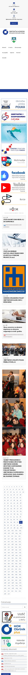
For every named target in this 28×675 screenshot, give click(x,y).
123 (12, 541)
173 (12, 569)
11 (10, 489)
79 (11, 519)
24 (8, 495)
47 (4, 506)
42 (8, 503)
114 (16, 536)
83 (4, 522)
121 (5, 541)
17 (7, 492)
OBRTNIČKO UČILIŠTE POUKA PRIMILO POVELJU (13, 361)
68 (14, 514)
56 (14, 508)
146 (5, 555)
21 (20, 492)
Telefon (14, 11)
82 (20, 519)
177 (9, 571)
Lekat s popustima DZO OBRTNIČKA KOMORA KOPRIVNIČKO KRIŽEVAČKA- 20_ (13, 669)
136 (5, 549)
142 (9, 552)
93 (17, 525)
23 (4, 495)
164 (16, 563)
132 (9, 547)
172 (9, 569)
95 (5, 527)
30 (8, 497)
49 (11, 506)
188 (13, 577)
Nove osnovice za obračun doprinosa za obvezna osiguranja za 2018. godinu (12, 329)
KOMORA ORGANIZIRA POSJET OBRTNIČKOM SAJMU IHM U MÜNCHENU (13, 300)
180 (20, 571)
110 (20, 533)
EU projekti (5, 52)
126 (5, 544)
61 (11, 511)
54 (8, 508)
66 (8, 514)
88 (21, 522)
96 (8, 527)
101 (5, 530)
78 (8, 519)
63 (17, 511)
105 (20, 530)
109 (16, 533)
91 (11, 525)
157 (9, 560)
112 (8, 536)
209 (17, 588)
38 (14, 500)
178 (12, 571)
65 (5, 514)
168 (13, 566)
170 (20, 566)
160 (20, 560)
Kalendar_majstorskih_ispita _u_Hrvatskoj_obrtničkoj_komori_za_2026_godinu (12, 654)
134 (16, 547)
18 (10, 492)
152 (9, 558)
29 (4, 497)
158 (13, 560)
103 (12, 530)
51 (17, 506)
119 (16, 538)
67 (11, 514)
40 (20, 500)
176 (5, 571)
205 (20, 585)
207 (9, 588)
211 (5, 591)
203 (13, 585)
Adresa (14, 17)
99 (17, 527)
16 (4, 492)
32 (14, 497)
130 (20, 544)
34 (20, 497)
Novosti (4, 47)
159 (16, 560)
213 (12, 591)
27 (17, 495)
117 (9, 538)
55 (11, 508)
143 (12, 552)
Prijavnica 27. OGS (6, 658)
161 (5, 563)
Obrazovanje (18, 47)
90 (8, 525)
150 (20, 555)
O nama (10, 47)
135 (20, 547)
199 (16, 583)
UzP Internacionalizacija (8, 666)
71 (4, 517)
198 (13, 583)
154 (16, 558)
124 (16, 541)
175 (20, 569)
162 (9, 563)
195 (20, 580)
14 (19, 489)
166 (5, 566)
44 (14, 503)
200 (20, 583)
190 (20, 577)
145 (20, 552)
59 (5, 511)
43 (11, 503)
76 (20, 517)
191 (5, 580)
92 (14, 525)
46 (20, 503)
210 (20, 588)
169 (16, 566)
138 (12, 549)
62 (14, 511)
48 (8, 506)
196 (5, 583)
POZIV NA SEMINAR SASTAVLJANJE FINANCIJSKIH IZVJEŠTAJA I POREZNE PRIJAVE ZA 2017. (13, 254)
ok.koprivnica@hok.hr (14, 6)
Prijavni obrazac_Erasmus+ (8, 661)
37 (11, 500)
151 (5, 558)
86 (14, 522)
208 (13, 588)
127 (9, 544)
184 (16, 574)
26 (14, 495)
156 (5, 560)
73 (10, 517)
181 (5, 574)
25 (11, 495)
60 (8, 511)
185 (20, 574)
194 (16, 580)
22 (23, 492)
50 (14, 506)
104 (16, 530)
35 (4, 500)
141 (5, 552)
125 (20, 541)
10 (7, 489)
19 (14, 492)
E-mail (14, 4)
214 (16, 591)
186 (5, 577)
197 (9, 583)
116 (5, 538)
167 (9, 566)
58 (21, 508)
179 (16, 571)
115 (19, 536)
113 (12, 536)
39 (17, 500)
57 (17, 508)
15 (22, 489)
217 (9, 593)
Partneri (18, 52)
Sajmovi (12, 52)
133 (12, 547)
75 (17, 517)
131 (5, 547)
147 (9, 555)
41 (4, 503)
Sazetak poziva (6, 664)
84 (8, 522)
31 (11, 497)
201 (5, 585)
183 (12, 574)
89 (5, 525)
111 (5, 536)
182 (9, 574)
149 (16, 555)
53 (4, 508)
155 (20, 558)
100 (21, 527)
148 (13, 555)
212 (9, 591)
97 (11, 527)
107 (9, 533)
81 (17, 519)
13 (16, 489)
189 (16, 577)
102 (9, 530)
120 (20, 538)
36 (8, 500)
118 (12, 538)
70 (21, 514)
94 (20, 525)
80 (14, 519)
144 (16, 552)
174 (16, 569)
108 (13, 533)
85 (11, 522)
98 (14, 527)
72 (7, 517)
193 (12, 580)
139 (16, 549)
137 (9, 549)
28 (20, 495)
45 (17, 503)
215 (20, 591)
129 (16, 544)
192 (9, 580)
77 (4, 519)
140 (20, 549)
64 (20, 511)
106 (5, 533)
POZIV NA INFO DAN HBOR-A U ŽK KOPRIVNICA (13, 220)
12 (13, 489)
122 (9, 541)
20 (17, 492)
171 (5, 569)
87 (17, 522)
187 (9, 577)
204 (16, 585)
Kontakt (4, 57)
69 (17, 514)
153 (12, 558)
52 (20, 506)
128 (12, 544)
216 (5, 593)
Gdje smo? (14, 23)
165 (20, 563)
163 (12, 563)
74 (14, 517)
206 (5, 588)
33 (17, 497)
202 (9, 585)
